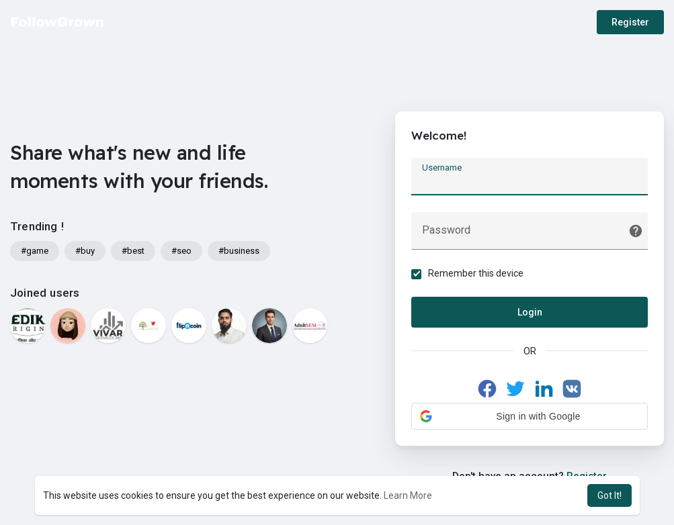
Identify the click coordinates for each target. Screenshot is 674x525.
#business (238, 251)
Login (529, 312)
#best (133, 251)
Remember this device (476, 273)
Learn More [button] (408, 495)
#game (34, 251)
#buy (85, 251)
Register (630, 22)
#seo (181, 251)
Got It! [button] (609, 495)
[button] (529, 416)
